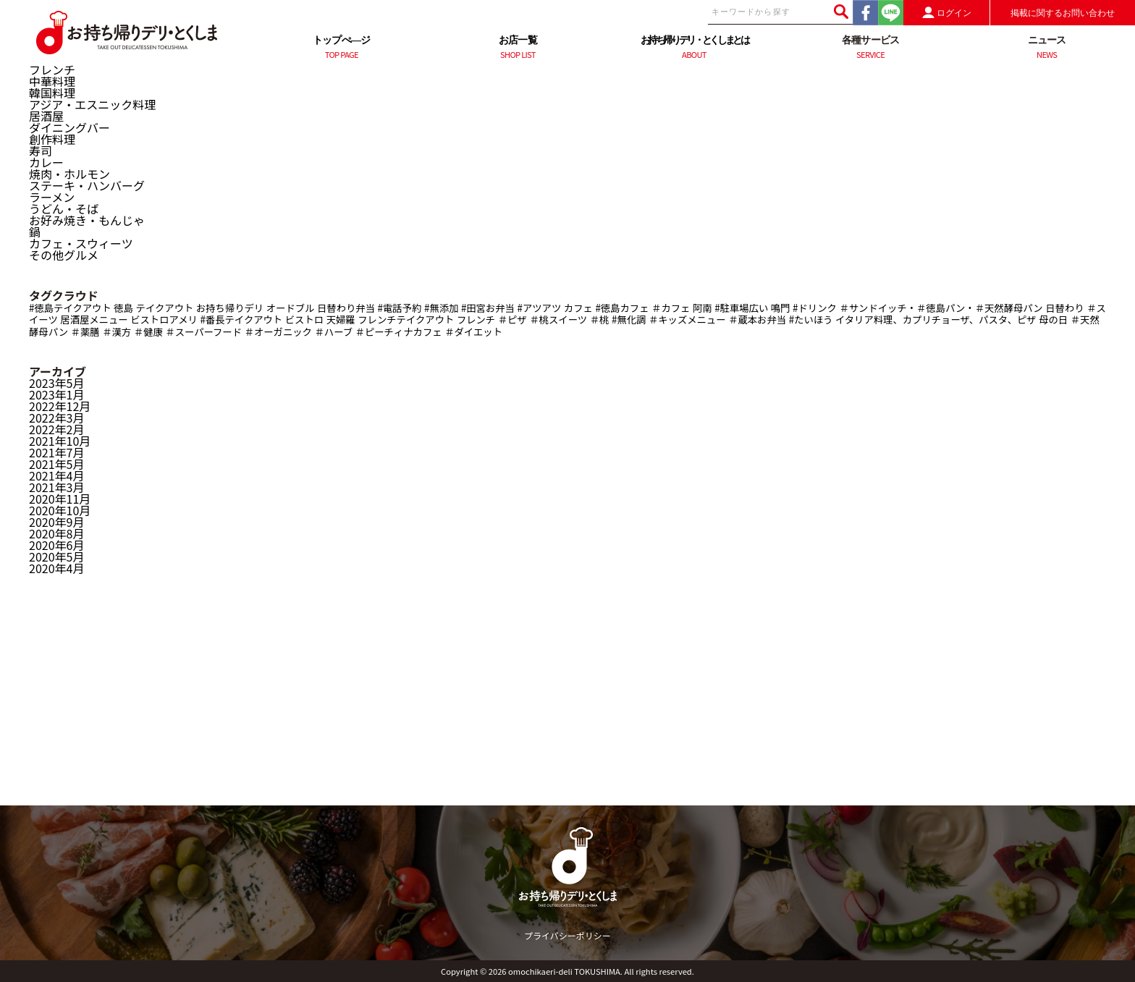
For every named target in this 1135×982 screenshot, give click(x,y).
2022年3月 (56, 417)
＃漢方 (116, 332)
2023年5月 (56, 382)
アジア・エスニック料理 (92, 104)
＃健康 (148, 332)
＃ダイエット (473, 332)
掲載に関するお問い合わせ (1062, 13)
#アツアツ (540, 308)
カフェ (578, 308)
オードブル (290, 308)
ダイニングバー (69, 127)
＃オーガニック (278, 332)
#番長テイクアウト (241, 319)
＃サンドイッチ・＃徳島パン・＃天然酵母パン (940, 308)
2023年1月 (56, 394)
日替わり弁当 (346, 308)
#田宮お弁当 (488, 308)
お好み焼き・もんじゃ (87, 220)
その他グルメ (63, 254)
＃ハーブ (334, 332)
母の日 (1053, 319)
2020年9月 (56, 521)
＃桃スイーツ (558, 319)
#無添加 (441, 308)
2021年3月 (56, 487)
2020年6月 (56, 545)
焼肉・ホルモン (69, 173)
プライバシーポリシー (567, 935)
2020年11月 (59, 498)
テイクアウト (165, 308)
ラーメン (52, 197)
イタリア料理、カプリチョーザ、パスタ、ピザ (936, 319)
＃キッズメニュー (687, 319)
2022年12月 (59, 406)
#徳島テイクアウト (70, 308)
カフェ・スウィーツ (81, 243)
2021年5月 (56, 464)
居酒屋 (46, 115)
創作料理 (52, 139)
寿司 (40, 150)
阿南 (702, 308)
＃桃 (599, 319)
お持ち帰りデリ (229, 308)
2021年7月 (56, 452)
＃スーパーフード (203, 332)
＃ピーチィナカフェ (398, 332)
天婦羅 (340, 319)
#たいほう (811, 319)
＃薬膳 (85, 332)
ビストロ (304, 319)
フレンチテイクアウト (406, 319)
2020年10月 (59, 510)
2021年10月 (59, 440)
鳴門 (780, 308)
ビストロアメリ (164, 319)
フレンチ (52, 69)
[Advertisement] (567, 704)
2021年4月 (56, 475)
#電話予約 (400, 308)
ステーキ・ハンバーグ (87, 185)
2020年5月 (56, 556)
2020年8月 (56, 533)
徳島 (123, 308)
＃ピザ (512, 319)
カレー (46, 162)
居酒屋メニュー (93, 319)
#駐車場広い (741, 308)
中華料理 (52, 81)
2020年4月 (56, 568)
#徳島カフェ (622, 308)
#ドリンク (815, 308)
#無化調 (629, 319)
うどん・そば (63, 208)
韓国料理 (52, 92)
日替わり (1064, 308)
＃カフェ (670, 308)
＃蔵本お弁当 (757, 319)
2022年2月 (56, 429)
